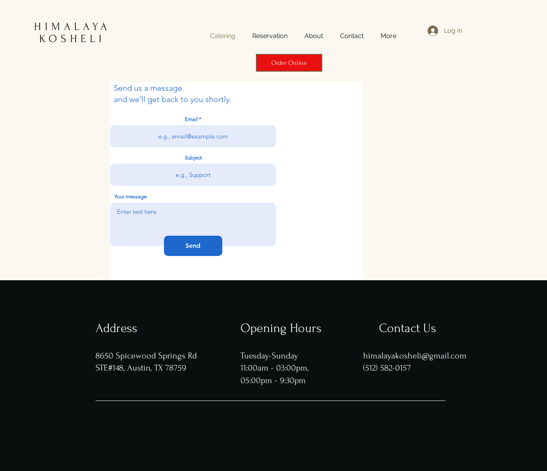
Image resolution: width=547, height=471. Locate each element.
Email (191, 119)
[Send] (193, 246)
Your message (130, 196)
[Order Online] (289, 63)
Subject (193, 157)
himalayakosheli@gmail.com (414, 355)
